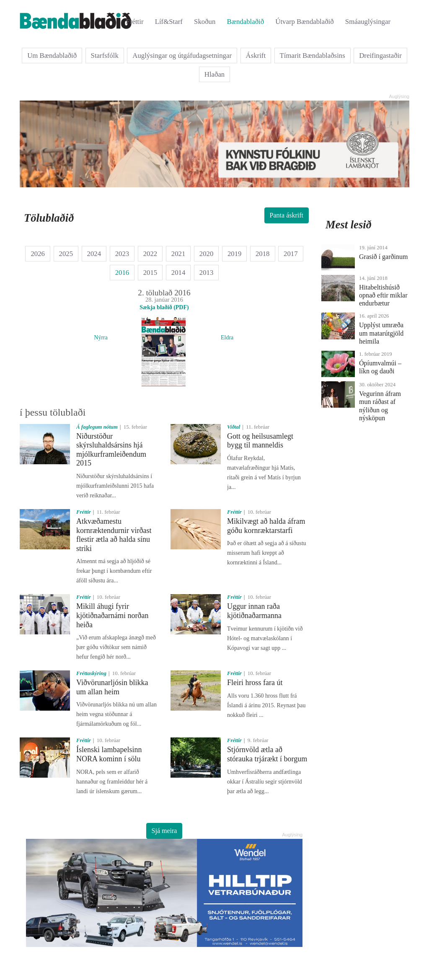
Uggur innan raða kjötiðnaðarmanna (254, 611)
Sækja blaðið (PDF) (164, 307)
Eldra (227, 337)
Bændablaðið (245, 22)
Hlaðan (214, 74)
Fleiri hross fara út (254, 682)
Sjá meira (164, 830)
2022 (150, 254)
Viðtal (233, 427)
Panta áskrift (286, 215)
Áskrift (256, 55)
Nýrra (101, 337)
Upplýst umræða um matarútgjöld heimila (381, 332)
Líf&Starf (169, 22)
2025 (66, 254)
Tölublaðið (49, 218)
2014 (178, 273)
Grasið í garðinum (383, 256)
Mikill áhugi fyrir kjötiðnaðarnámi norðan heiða (112, 615)
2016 (122, 273)
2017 (291, 254)
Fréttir (135, 22)
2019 (234, 254)
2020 (206, 254)
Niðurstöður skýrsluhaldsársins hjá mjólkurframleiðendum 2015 (111, 450)
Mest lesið (349, 224)
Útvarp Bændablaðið (304, 22)
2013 (206, 273)
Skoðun (204, 22)
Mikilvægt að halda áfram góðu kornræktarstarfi (266, 526)
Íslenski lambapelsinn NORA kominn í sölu (109, 754)
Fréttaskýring (91, 673)
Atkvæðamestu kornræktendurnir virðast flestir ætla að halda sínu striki (113, 535)
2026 (38, 254)
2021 (178, 254)
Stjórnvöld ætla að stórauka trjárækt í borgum (267, 754)
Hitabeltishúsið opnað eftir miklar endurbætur (383, 295)
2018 (263, 254)
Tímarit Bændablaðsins (312, 55)
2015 (150, 273)
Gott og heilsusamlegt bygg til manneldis (260, 441)
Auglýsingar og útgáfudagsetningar (182, 55)
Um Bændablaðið (52, 55)
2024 (94, 254)
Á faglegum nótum (97, 427)
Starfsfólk (105, 55)
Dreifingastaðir (380, 55)
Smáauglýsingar (367, 22)
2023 (122, 254)
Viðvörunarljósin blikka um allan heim (112, 687)
